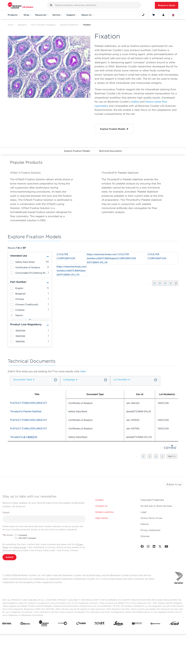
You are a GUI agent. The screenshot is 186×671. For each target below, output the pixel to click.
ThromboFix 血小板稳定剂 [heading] (23, 437)
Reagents (22, 25)
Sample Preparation (69, 25)
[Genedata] (62, 624)
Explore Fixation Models (77, 151)
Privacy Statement (150, 530)
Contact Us (101, 506)
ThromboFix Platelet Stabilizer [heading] (26, 411)
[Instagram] (148, 547)
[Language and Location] (173, 15)
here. (83, 371)
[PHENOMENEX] (155, 624)
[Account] (163, 15)
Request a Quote (166, 5)
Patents (145, 524)
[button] (51, 5)
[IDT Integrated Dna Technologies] (100, 624)
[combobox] (94, 5)
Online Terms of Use (151, 518)
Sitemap (145, 536)
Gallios (135, 101)
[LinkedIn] (154, 547)
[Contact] (143, 15)
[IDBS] (81, 624)
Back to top (174, 484)
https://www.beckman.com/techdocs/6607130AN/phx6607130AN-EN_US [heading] (102, 258)
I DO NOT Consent (27, 538)
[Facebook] (142, 547)
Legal (143, 512)
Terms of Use (19, 547)
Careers (99, 500)
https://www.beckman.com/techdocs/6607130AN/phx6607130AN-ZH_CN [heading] (72, 270)
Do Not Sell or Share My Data (156, 506)
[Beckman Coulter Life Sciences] (44, 624)
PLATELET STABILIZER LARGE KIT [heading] (28, 402)
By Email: (7, 535)
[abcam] (7, 624)
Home (10, 25)
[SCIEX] (174, 624)
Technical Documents (110, 151)
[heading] (11, 262)
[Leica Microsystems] (118, 624)
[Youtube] (166, 547)
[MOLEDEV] (137, 624)
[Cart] (153, 15)
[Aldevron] (25, 624)
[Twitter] (160, 547)
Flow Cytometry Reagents (43, 25)
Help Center (101, 518)
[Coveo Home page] (170, 448)
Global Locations (104, 512)
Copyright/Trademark (152, 500)
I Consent (22, 535)
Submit (9, 557)
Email (5, 512)
